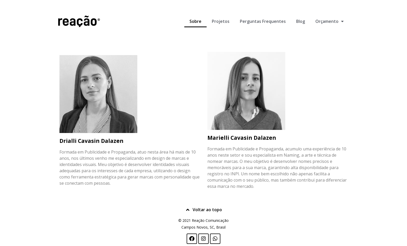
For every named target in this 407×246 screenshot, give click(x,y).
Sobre (195, 21)
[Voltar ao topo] (188, 209)
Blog (300, 21)
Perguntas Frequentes (263, 21)
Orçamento (329, 21)
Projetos (220, 21)
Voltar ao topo (207, 209)
